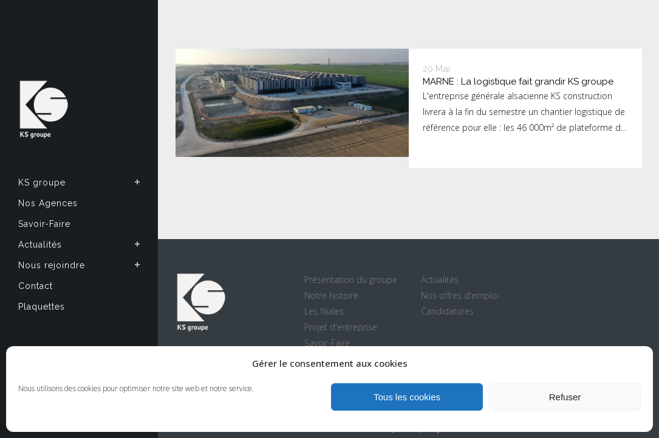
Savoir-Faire (327, 343)
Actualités (440, 279)
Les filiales (324, 311)
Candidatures (447, 311)
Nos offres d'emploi (460, 295)
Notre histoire (331, 295)
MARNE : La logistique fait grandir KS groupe (518, 81)
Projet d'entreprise (340, 327)
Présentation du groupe (350, 279)
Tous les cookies (407, 397)
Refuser (565, 397)
